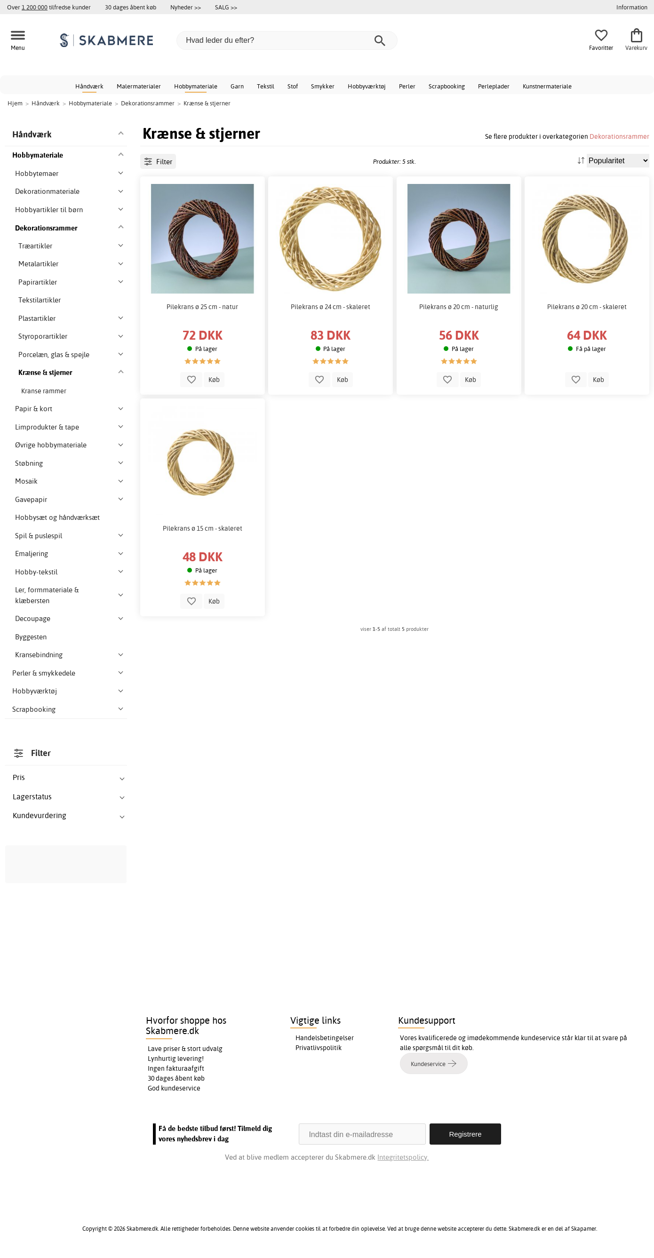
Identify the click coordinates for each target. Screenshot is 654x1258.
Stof (292, 86)
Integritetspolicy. (403, 1157)
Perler (407, 86)
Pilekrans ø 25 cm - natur (202, 307)
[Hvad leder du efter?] (287, 40)
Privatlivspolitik (318, 1047)
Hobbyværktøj (367, 86)
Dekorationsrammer (619, 136)
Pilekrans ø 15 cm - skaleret (202, 528)
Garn (237, 86)
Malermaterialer (139, 86)
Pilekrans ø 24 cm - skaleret (330, 307)
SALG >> (226, 7)
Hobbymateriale (195, 86)
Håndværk (89, 86)
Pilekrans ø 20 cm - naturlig (458, 307)
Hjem (15, 103)
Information (631, 7)
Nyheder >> (185, 7)
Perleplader (494, 86)
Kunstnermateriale (547, 86)
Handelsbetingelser (324, 1038)
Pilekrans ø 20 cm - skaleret (587, 307)
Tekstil (265, 86)
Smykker (323, 86)
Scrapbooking (447, 86)
